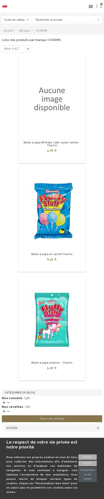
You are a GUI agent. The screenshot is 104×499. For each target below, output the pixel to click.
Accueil (12, 427)
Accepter (87, 457)
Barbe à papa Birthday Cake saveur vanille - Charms (52, 144)
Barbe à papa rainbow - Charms (52, 362)
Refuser (88, 463)
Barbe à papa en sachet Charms (52, 254)
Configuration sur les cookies (87, 474)
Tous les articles (52, 418)
